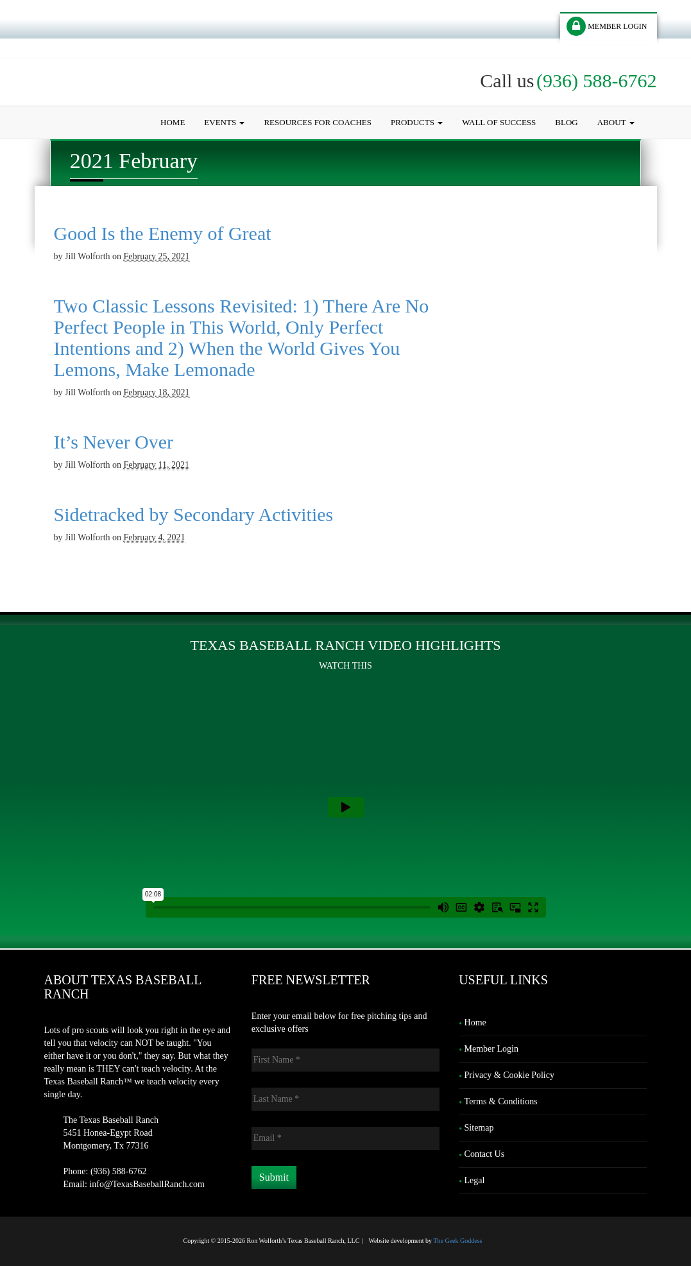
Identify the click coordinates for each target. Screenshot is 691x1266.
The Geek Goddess (457, 1240)
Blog (566, 122)
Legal (475, 1180)
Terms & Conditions (501, 1101)
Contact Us (485, 1154)
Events (224, 122)
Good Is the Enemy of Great (162, 233)
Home (172, 122)
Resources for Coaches (317, 122)
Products (417, 122)
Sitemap (479, 1128)
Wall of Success (499, 122)
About (616, 122)
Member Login (491, 1049)
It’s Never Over (114, 441)
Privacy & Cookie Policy (509, 1075)
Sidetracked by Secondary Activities (194, 514)
